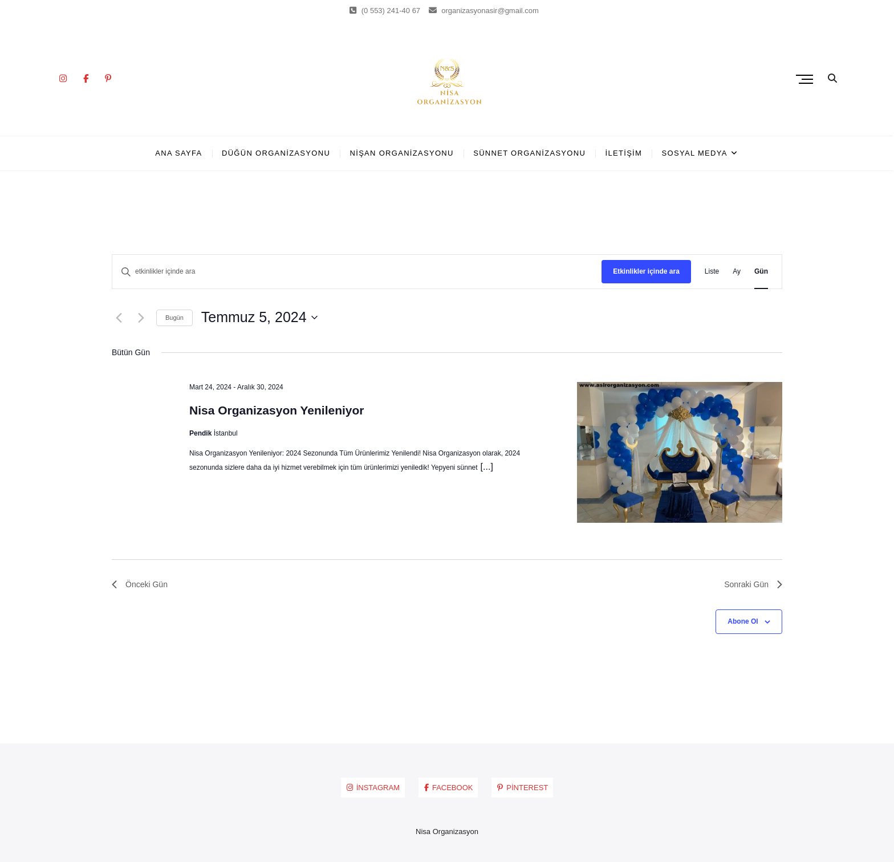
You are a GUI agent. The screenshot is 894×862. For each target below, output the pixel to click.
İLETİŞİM (624, 153)
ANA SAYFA (179, 153)
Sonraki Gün (753, 584)
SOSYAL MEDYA (695, 153)
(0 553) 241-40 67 (385, 10)
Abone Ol (743, 621)
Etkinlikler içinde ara (646, 271)
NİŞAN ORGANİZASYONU (402, 153)
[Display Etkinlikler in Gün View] (761, 271)
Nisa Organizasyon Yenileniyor (276, 410)
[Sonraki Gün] (141, 317)
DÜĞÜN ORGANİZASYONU (276, 153)
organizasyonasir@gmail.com (484, 10)
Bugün (174, 317)
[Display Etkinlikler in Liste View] (712, 271)
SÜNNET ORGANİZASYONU (530, 153)
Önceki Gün (140, 584)
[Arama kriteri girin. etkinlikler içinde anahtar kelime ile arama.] (357, 271)
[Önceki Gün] (118, 317)
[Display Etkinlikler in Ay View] (737, 271)
